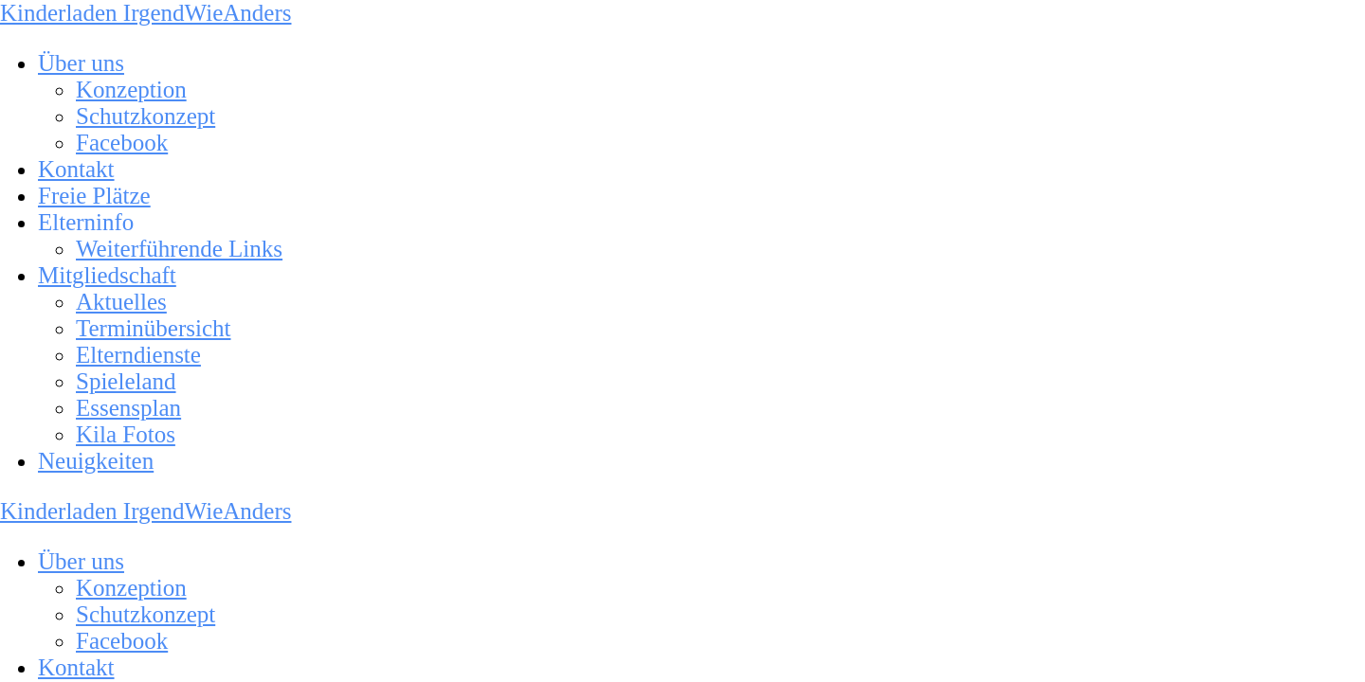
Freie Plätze (94, 195)
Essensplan (128, 408)
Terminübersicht (153, 328)
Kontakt (76, 169)
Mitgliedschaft (107, 275)
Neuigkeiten (96, 461)
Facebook (122, 142)
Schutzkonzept (145, 116)
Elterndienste (138, 355)
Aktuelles (121, 301)
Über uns (81, 63)
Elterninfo (86, 222)
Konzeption (131, 89)
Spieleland (126, 381)
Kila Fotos (125, 434)
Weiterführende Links (179, 248)
